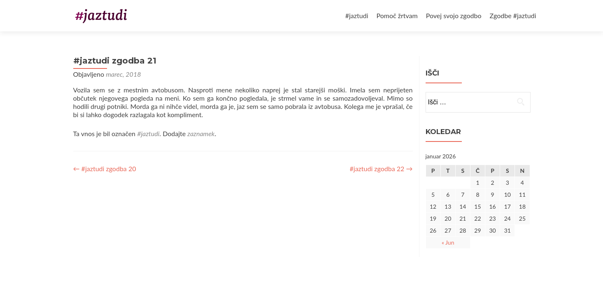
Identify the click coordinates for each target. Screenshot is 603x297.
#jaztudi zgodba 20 (104, 168)
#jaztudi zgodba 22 (381, 168)
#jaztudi (356, 15)
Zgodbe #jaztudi (513, 15)
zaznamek (200, 133)
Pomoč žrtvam (396, 15)
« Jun (448, 242)
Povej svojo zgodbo (454, 15)
